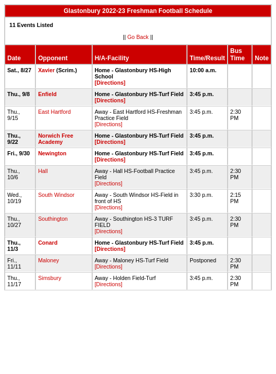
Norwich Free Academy (55, 138)
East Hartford (54, 112)
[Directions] (110, 82)
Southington (53, 219)
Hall (42, 171)
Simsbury (49, 278)
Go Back (138, 37)
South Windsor (56, 195)
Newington (52, 153)
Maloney (48, 260)
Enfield (47, 94)
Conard (47, 242)
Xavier (46, 70)
